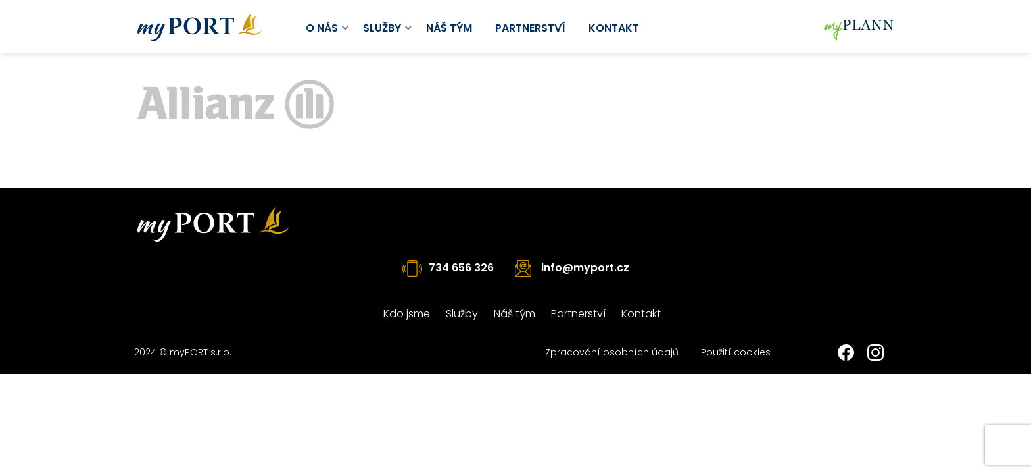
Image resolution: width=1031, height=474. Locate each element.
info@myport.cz (585, 267)
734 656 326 (461, 267)
